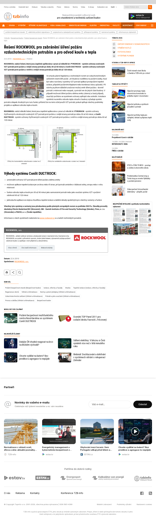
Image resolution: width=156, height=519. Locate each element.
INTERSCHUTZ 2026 (119, 144)
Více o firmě (12, 248)
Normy (75, 7)
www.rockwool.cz (47, 218)
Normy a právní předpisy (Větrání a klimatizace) (57, 292)
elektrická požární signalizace (39, 32)
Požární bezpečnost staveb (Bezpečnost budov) (23, 288)
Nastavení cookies (144, 504)
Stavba (67, 288)
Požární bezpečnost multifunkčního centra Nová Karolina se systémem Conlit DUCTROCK (36, 318)
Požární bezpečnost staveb (33, 38)
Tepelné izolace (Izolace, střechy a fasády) (89, 288)
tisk (6, 272)
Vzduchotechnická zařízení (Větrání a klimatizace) (24, 296)
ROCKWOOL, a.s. (19, 59)
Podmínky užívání (124, 504)
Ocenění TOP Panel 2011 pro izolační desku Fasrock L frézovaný (90, 318)
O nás (7, 493)
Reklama (20, 493)
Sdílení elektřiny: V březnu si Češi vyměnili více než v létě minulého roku (89, 343)
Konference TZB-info (72, 493)
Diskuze (34, 7)
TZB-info (7, 38)
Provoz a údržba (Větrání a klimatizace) (19, 300)
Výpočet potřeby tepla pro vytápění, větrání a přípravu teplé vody (139, 117)
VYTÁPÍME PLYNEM (126, 56)
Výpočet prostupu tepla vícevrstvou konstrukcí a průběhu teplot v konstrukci (137, 93)
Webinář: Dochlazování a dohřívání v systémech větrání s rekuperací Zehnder (89, 357)
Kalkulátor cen (102, 7)
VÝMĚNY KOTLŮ (124, 48)
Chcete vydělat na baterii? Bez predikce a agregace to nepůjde (34, 357)
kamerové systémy (108, 32)
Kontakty (35, 493)
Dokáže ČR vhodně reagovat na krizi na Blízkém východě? (36, 343)
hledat (19, 272)
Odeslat (142, 404)
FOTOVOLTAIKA (124, 52)
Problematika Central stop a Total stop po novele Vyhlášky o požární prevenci (138, 178)
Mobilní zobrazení (104, 504)
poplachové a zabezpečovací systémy (66, 32)
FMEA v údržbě (117, 151)
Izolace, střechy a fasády (53, 288)
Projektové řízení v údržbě (122, 137)
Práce (59, 7)
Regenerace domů (12, 292)
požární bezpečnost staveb (15, 32)
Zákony (66, 7)
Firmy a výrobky (9, 7)
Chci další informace (28, 248)
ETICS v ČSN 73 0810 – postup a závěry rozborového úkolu (139, 166)
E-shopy (91, 7)
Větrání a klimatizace (29, 292)
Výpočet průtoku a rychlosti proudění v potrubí (137, 105)
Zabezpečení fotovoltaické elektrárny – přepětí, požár (137, 190)
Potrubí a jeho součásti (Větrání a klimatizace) (62, 296)
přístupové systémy (91, 32)
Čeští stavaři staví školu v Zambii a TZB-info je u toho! (138, 71)
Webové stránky (47, 248)
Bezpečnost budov (17, 38)
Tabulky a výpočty (47, 7)
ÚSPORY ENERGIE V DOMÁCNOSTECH (134, 44)
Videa (83, 7)
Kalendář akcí (24, 7)
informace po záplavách (127, 32)
